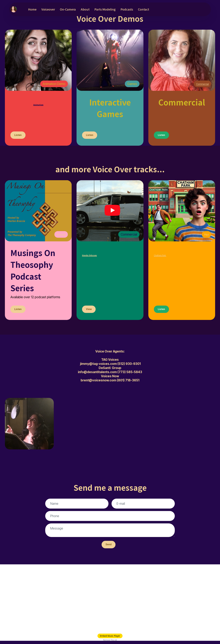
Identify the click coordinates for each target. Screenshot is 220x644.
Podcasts (134, 9)
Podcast (59, 235)
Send (108, 547)
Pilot (206, 235)
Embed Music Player (110, 635)
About (92, 9)
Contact (150, 9)
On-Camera (75, 9)
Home (39, 9)
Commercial (200, 84)
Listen (18, 136)
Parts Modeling (112, 9)
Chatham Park (179, 253)
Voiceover (55, 9)
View (89, 311)
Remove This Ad (110, 640)
